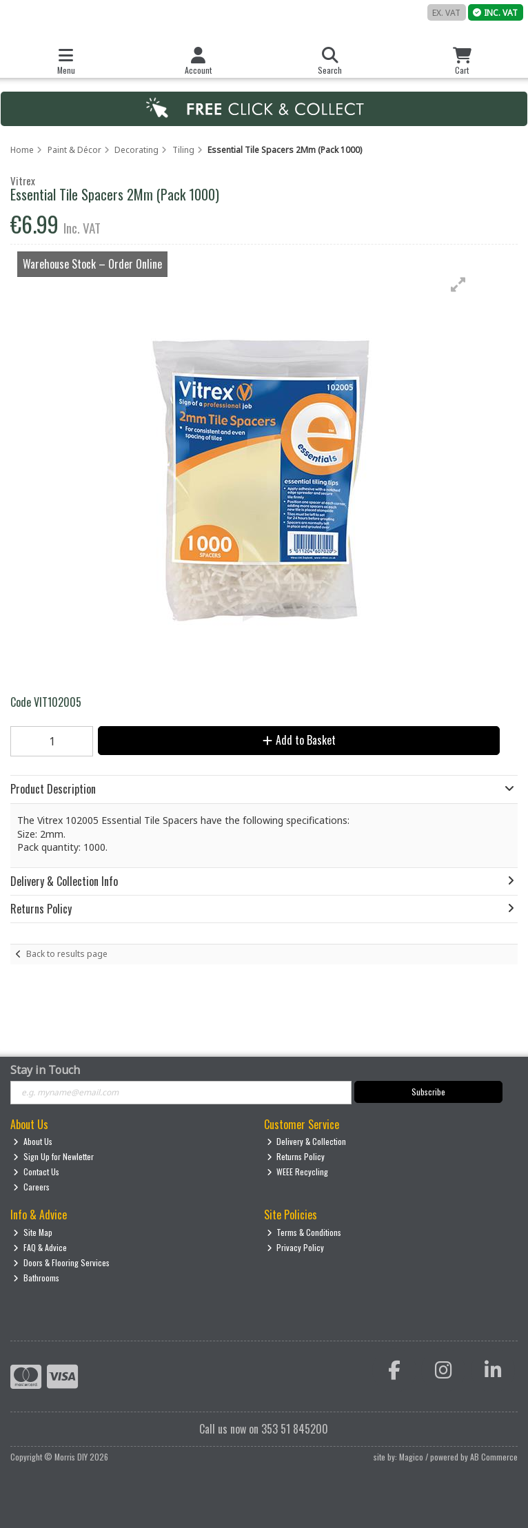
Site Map (32, 1232)
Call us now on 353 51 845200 (263, 1429)
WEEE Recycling (298, 1171)
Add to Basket (299, 740)
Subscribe (428, 1091)
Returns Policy (296, 1156)
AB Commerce (494, 1457)
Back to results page (67, 954)
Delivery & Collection (307, 1141)
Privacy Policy (296, 1247)
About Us (32, 1141)
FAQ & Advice (40, 1247)
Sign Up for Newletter (53, 1156)
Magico (411, 1457)
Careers (31, 1187)
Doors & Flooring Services (61, 1262)
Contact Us (36, 1171)
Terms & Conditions (304, 1232)
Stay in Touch (45, 1070)
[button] (458, 284)
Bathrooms (36, 1277)
